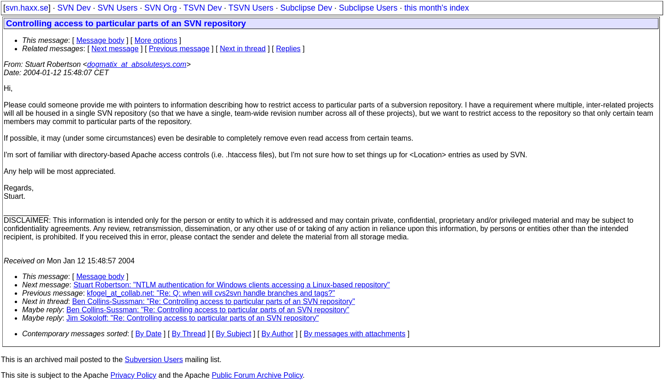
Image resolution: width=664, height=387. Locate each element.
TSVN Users (250, 7)
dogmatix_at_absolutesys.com (136, 64)
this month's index (436, 7)
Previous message (179, 49)
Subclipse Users (368, 7)
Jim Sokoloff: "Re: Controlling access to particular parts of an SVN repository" (192, 318)
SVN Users (117, 7)
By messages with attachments (355, 334)
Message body (100, 40)
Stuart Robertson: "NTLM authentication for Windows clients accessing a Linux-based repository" (231, 285)
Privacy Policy (133, 375)
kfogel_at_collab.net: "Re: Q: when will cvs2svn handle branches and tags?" (211, 293)
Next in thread (243, 49)
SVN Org (160, 7)
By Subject (233, 334)
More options (156, 40)
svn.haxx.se (27, 7)
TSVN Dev (203, 7)
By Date (148, 334)
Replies (288, 49)
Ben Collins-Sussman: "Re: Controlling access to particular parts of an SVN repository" (213, 301)
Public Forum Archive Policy (257, 375)
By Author (277, 334)
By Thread (189, 334)
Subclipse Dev (306, 7)
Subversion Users (154, 359)
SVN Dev (73, 7)
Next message (114, 49)
